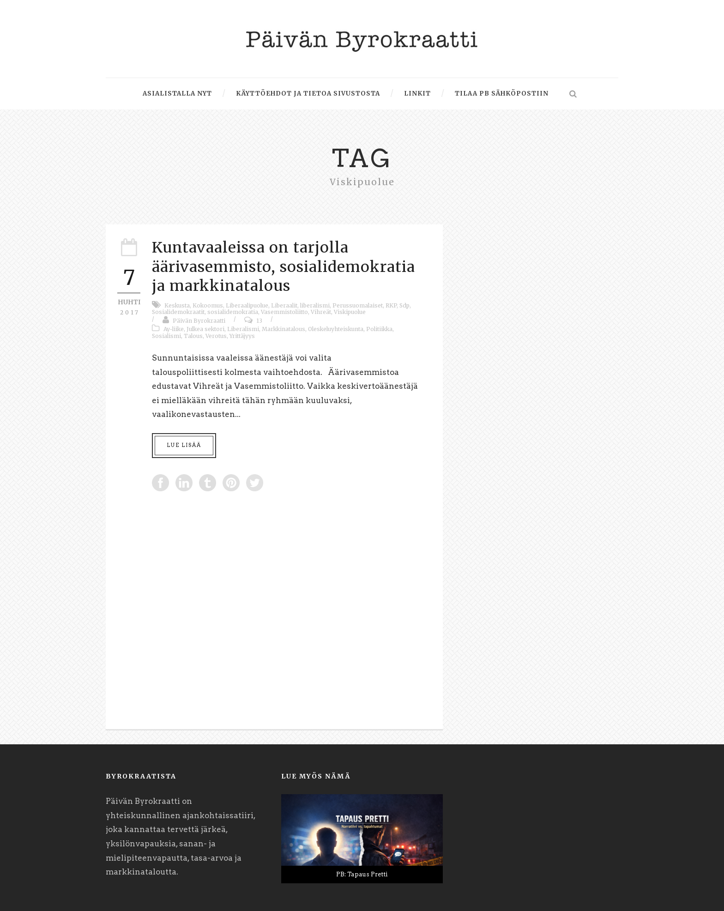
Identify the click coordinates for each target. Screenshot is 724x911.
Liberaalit (284, 305)
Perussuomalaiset (357, 305)
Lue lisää (184, 445)
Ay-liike (173, 329)
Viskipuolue (350, 311)
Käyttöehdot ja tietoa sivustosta (308, 93)
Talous (193, 335)
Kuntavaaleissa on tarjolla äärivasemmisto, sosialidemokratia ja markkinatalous (283, 266)
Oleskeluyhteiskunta (335, 329)
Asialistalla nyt (177, 93)
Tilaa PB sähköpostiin (502, 93)
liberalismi (315, 305)
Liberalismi (243, 329)
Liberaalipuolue (247, 305)
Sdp (404, 305)
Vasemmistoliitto (284, 311)
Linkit (417, 93)
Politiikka (379, 329)
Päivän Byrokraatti (199, 320)
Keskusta (177, 305)
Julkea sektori (205, 329)
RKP (391, 305)
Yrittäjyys (242, 335)
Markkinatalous (283, 329)
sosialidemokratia (232, 311)
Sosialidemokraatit (178, 311)
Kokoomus (208, 305)
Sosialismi (166, 335)
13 (259, 320)
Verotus (216, 335)
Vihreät (321, 311)
